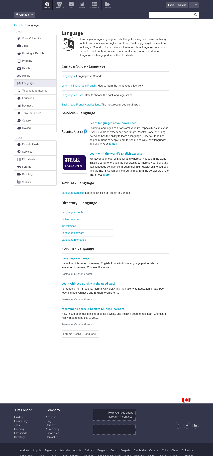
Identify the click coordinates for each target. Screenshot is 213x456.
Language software (73, 232)
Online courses (70, 219)
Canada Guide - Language (83, 66)
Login (171, 5)
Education (25, 98)
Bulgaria (125, 450)
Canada (18, 25)
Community (21, 421)
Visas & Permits (29, 38)
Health (23, 68)
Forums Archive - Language (79, 334)
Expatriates (52, 433)
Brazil (113, 450)
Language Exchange (74, 239)
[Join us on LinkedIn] (195, 425)
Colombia (187, 450)
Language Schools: (96, 192)
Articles (24, 182)
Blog (48, 421)
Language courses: (97, 95)
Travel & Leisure (29, 113)
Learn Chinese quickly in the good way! (88, 283)
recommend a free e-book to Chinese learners (93, 309)
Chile (165, 450)
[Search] (195, 15)
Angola (37, 450)
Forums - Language (78, 248)
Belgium (102, 450)
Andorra (24, 450)
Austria (77, 450)
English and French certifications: (101, 104)
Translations (69, 226)
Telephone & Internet (32, 91)
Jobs (22, 46)
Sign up (182, 5)
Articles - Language (78, 183)
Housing (19, 429)
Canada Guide (28, 144)
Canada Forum (83, 274)
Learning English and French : (102, 85)
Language (25, 83)
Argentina (50, 450)
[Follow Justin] (187, 425)
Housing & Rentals (30, 53)
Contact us (52, 437)
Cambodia (140, 450)
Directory (25, 174)
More (112, 144)
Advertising (52, 429)
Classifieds (26, 159)
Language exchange (75, 258)
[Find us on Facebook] (178, 425)
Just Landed (26, 5)
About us (51, 417)
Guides (18, 417)
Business (25, 106)
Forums (24, 167)
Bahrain (89, 450)
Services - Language (78, 112)
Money (23, 76)
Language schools (72, 212)
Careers (50, 425)
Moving (24, 128)
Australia (64, 450)
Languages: (82, 76)
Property (24, 61)
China (174, 450)
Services (24, 152)
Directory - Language (79, 202)
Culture (24, 120)
